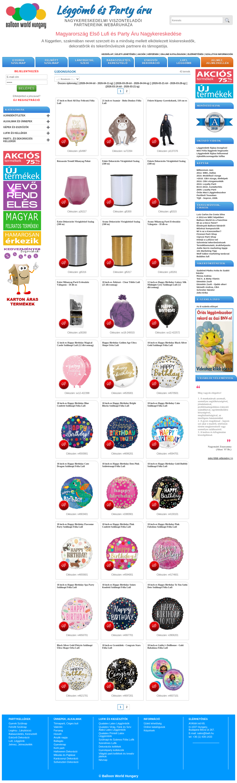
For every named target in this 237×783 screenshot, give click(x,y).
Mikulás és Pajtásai (64, 755)
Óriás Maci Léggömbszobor (211, 192)
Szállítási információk (219, 54)
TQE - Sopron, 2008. (207, 198)
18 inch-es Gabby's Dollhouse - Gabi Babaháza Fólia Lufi (165, 646)
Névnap (103, 759)
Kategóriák (15, 109)
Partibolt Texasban (206, 195)
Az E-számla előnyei (207, 306)
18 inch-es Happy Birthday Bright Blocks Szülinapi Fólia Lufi (119, 404)
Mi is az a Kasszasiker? (208, 231)
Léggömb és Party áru (103, 10)
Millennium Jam (204, 170)
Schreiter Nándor (205, 290)
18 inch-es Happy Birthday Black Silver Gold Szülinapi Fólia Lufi (167, 344)
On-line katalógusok (173, 54)
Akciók (141, 54)
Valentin (58, 727)
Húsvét (58, 734)
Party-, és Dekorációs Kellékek (17, 140)
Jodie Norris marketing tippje (211, 248)
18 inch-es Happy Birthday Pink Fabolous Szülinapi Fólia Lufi (163, 525)
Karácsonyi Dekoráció (66, 758)
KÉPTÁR (203, 163)
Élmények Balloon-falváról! (210, 225)
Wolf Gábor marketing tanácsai (213, 253)
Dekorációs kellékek (110, 746)
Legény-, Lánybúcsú (20, 730)
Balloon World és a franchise (211, 220)
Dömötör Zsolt (204, 281)
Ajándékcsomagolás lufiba (210, 156)
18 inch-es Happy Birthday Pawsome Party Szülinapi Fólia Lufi (75, 525)
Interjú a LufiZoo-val (207, 239)
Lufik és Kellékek (15, 133)
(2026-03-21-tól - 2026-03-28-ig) (169, 83)
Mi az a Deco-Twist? (207, 223)
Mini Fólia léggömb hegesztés (212, 150)
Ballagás (58, 741)
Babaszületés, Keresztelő (119, 61)
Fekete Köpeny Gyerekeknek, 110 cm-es (167, 100)
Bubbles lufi (202, 256)
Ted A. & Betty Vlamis (208, 278)
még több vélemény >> (220, 458)
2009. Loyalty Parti (206, 189)
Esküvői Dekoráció (151, 61)
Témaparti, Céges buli (66, 723)
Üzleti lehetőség (153, 723)
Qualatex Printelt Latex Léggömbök (111, 734)
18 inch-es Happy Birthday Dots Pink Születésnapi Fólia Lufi (120, 465)
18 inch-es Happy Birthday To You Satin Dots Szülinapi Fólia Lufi (167, 586)
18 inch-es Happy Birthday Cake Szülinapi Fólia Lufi (163, 404)
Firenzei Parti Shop (206, 234)
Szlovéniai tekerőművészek (211, 242)
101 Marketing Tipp (206, 251)
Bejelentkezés (26, 71)
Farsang (58, 730)
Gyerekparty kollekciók (111, 750)
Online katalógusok (154, 727)
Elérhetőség (195, 54)
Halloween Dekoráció (65, 751)
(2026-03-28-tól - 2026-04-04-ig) (132, 83)
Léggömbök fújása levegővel (211, 148)
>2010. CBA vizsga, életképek (212, 178)
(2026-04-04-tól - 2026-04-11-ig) (96, 83)
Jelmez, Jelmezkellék (217, 61)
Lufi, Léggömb (184, 61)
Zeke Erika (202, 292)
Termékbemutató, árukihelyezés (213, 245)
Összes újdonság (67, 83)
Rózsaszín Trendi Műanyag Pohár (74, 161)
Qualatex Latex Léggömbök (114, 723)
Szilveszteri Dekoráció (66, 762)
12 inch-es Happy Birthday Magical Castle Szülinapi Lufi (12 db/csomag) (75, 344)
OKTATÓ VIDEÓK (209, 140)
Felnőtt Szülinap (51, 61)
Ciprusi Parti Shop (206, 237)
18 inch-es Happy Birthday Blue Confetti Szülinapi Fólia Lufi (73, 404)
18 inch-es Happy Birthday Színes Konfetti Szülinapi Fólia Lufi (119, 586)
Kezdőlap (107, 54)
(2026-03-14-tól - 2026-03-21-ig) (122, 86)
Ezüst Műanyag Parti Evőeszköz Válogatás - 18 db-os (73, 283)
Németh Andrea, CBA (207, 287)
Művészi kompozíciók (208, 228)
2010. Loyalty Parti (206, 184)
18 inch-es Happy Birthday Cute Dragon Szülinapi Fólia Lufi (73, 465)
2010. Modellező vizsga (208, 175)
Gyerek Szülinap (18, 61)
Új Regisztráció (26, 100)
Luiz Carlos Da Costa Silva (210, 214)
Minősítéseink (208, 105)
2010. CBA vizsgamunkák (209, 181)
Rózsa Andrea (203, 276)
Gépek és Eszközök (16, 127)
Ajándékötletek (14, 115)
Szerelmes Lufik (108, 743)
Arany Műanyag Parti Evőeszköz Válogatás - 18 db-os (163, 222)
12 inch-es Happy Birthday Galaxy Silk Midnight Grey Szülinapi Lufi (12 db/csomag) (166, 285)
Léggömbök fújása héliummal (212, 153)
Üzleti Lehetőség (125, 54)
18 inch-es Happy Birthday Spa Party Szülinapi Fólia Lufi (75, 586)
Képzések (153, 54)
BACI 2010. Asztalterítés (209, 187)
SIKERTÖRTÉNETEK (211, 263)
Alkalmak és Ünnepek (17, 121)
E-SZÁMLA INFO (208, 299)
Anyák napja (60, 737)
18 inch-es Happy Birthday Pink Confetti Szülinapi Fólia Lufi (118, 525)
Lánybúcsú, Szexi (84, 61)
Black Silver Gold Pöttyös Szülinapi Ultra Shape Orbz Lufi (74, 646)
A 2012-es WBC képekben (210, 217)
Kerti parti (59, 748)
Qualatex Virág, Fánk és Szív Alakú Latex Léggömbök (115, 728)
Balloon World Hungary (119, 776)
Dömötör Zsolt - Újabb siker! (211, 284)
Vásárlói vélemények (215, 378)
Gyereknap (60, 744)
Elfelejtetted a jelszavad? (26, 96)
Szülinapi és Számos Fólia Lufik (116, 739)
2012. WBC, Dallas (206, 173)
